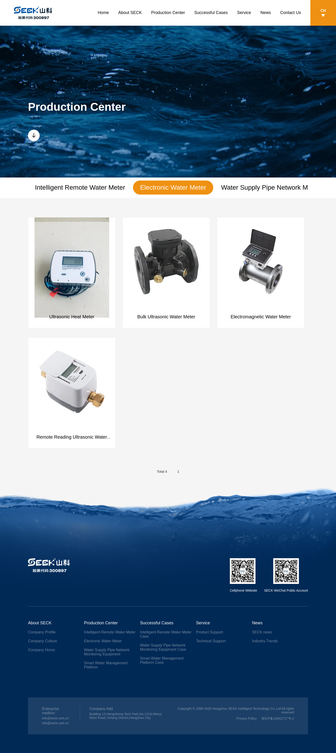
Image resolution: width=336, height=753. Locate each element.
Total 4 (162, 472)
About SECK (130, 12)
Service (244, 12)
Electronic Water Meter (173, 187)
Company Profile (42, 632)
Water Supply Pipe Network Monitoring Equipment (107, 652)
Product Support (209, 632)
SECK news (262, 632)
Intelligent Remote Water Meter (80, 187)
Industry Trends (265, 641)
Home (103, 12)
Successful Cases (211, 12)
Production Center (168, 12)
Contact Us (290, 12)
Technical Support (211, 641)
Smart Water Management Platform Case (162, 660)
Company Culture (42, 641)
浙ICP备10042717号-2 (277, 718)
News (265, 12)
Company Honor (41, 650)
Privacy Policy (246, 718)
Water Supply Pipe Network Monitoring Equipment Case (163, 647)
